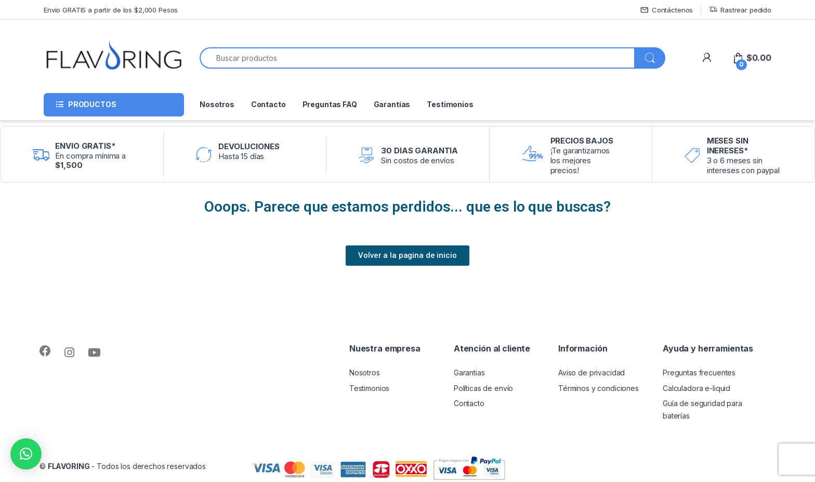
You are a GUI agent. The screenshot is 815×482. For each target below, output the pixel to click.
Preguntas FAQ (330, 104)
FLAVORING (69, 466)
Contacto (268, 104)
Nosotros (217, 104)
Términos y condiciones (598, 388)
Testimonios (450, 104)
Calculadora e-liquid (696, 388)
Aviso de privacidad (591, 372)
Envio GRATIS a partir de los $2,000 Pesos (111, 10)
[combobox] (417, 58)
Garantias (469, 372)
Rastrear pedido (740, 10)
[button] (26, 454)
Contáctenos (666, 10)
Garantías (392, 104)
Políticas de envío (483, 388)
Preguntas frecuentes (699, 372)
